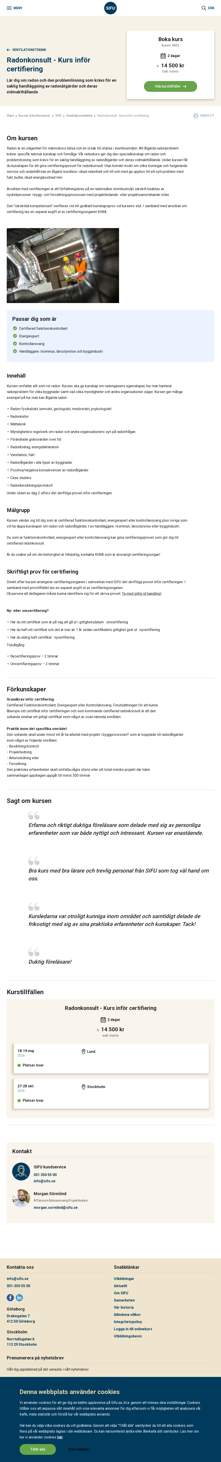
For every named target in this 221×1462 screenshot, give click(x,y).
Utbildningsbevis (128, 1336)
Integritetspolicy (128, 1322)
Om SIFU (121, 1293)
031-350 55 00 (18, 1286)
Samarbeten (124, 1300)
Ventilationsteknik (26, 50)
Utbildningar (124, 1279)
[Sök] (208, 8)
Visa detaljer (79, 1449)
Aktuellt (120, 1286)
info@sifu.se (44, 1181)
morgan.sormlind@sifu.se (56, 1207)
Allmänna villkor (127, 1315)
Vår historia (124, 1307)
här (60, 1437)
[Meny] (14, 8)
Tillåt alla (37, 1449)
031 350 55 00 (45, 1175)
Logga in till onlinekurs (133, 1329)
